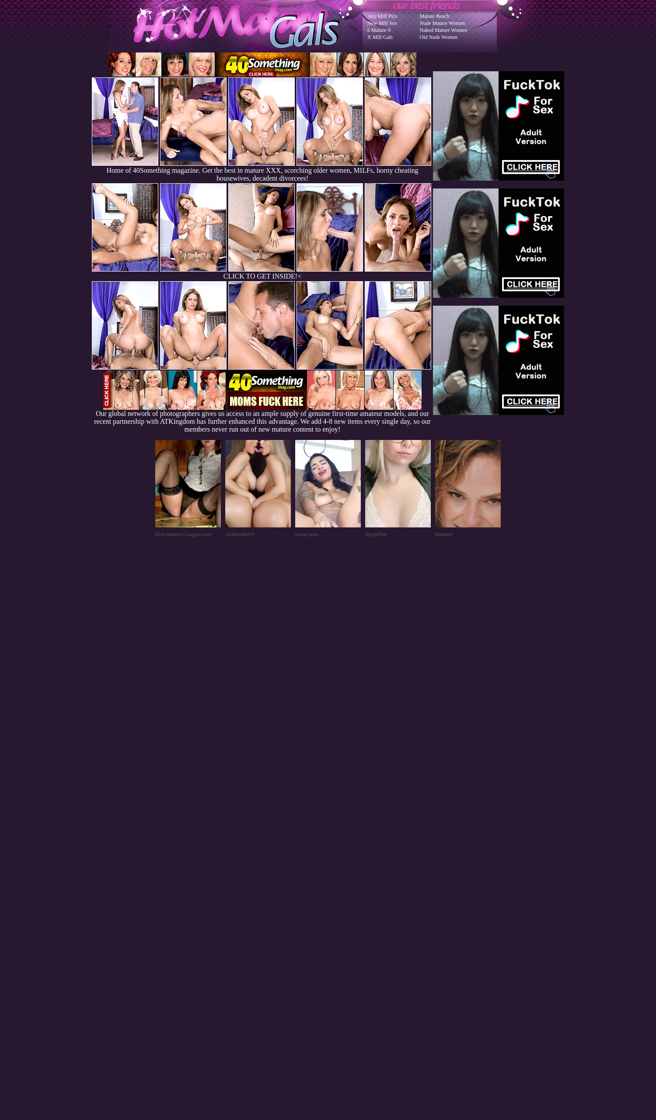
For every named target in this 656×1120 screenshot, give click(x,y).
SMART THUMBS (343, 944)
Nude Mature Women (442, 23)
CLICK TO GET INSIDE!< (262, 276)
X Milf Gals (380, 37)
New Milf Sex (382, 23)
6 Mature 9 (379, 30)
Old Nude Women (439, 37)
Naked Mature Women (444, 30)
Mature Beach (435, 16)
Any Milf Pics (382, 16)
